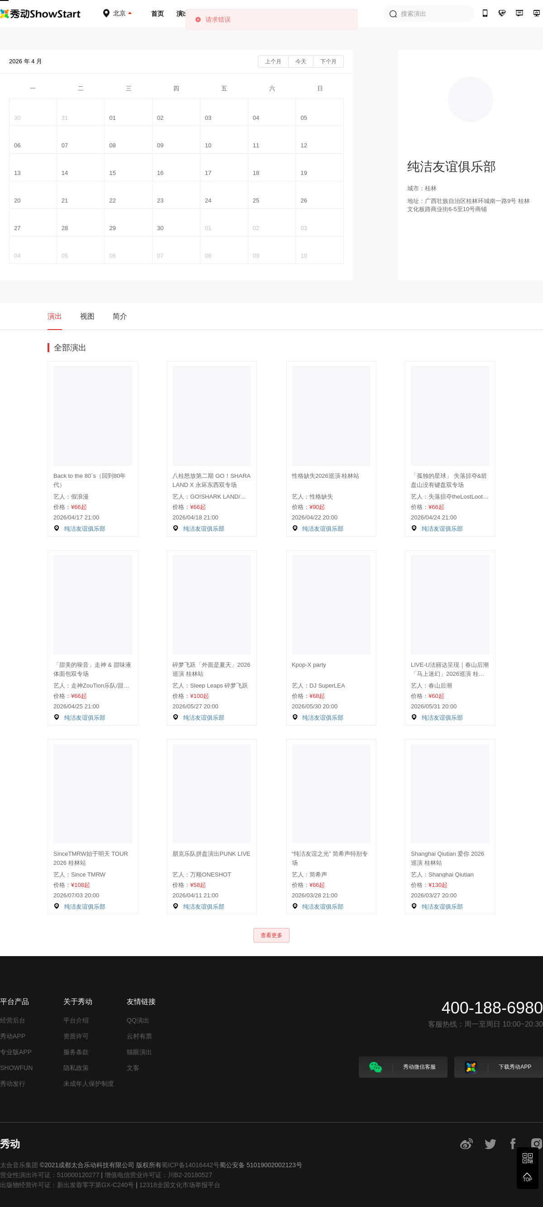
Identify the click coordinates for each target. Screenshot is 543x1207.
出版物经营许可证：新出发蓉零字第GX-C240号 (67, 1184)
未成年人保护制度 (88, 1083)
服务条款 (76, 1052)
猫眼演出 (139, 1052)
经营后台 (12, 1020)
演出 (182, 13)
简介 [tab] (120, 316)
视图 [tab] (87, 316)
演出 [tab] (55, 316)
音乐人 (211, 13)
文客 (133, 1067)
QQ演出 (138, 1020)
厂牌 (239, 13)
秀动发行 (12, 1083)
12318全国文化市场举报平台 (179, 1184)
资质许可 (76, 1036)
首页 (157, 13)
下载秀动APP (498, 1067)
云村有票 (139, 1036)
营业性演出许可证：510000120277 (49, 1175)
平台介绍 (76, 1020)
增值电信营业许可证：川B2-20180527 (158, 1175)
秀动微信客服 (402, 1067)
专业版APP (16, 1052)
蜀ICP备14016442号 (190, 1165)
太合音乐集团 (19, 1165)
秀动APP (12, 1036)
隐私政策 (76, 1067)
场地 (265, 13)
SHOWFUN (16, 1067)
